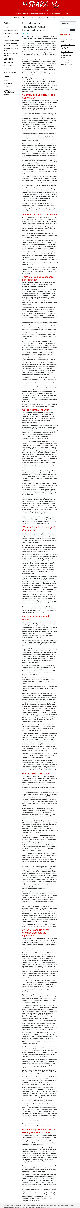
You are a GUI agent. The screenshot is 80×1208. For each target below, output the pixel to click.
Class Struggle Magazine (11, 30)
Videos (25, 18)
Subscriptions (7, 86)
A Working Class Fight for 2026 (11, 49)
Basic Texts (8, 59)
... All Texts (7, 69)
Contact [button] (49, 18)
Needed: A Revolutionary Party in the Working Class (11, 44)
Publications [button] (17, 18)
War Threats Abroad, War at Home (11, 54)
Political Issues (42, 18)
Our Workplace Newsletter (11, 33)
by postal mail (8, 83)
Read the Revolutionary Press (62, 18)
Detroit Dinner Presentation (11, 40)
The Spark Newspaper (10, 27)
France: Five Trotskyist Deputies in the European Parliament (67, 62)
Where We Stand (9, 62)
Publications (9, 23)
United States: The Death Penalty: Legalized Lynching (68, 46)
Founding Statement (9, 66)
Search (72, 30)
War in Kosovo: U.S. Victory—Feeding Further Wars (68, 39)
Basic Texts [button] (32, 18)
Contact (7, 76)
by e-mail (6, 80)
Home (10, 18)
